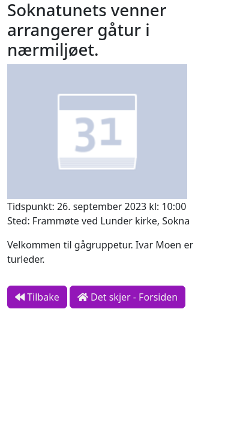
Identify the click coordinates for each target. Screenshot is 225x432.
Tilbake (37, 297)
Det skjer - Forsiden (127, 297)
